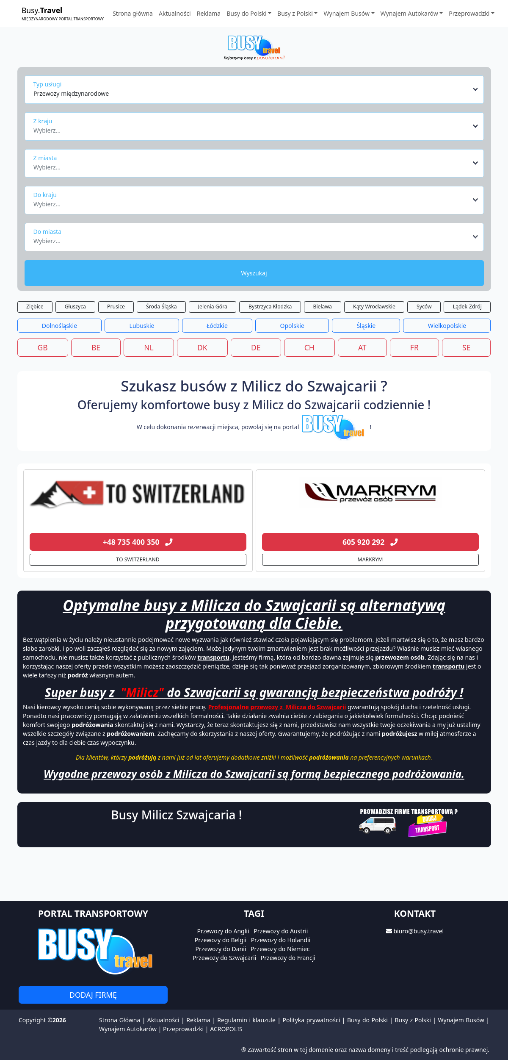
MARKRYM (370, 559)
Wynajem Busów (461, 1020)
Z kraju (42, 121)
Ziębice (35, 306)
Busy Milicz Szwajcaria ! (176, 815)
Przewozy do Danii (221, 949)
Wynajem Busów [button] (346, 13)
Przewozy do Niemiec (280, 949)
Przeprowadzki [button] (469, 13)
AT (362, 347)
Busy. (63, 13)
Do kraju (45, 195)
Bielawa (322, 306)
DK (202, 347)
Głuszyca (75, 306)
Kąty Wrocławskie (374, 306)
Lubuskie (142, 326)
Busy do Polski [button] (246, 13)
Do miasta (47, 232)
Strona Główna (119, 1020)
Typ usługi (47, 84)
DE (256, 347)
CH (309, 347)
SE (466, 347)
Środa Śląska (161, 306)
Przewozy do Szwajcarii (224, 958)
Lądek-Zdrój (467, 306)
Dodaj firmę (93, 995)
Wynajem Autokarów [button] (409, 13)
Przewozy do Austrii (281, 931)
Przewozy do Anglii (223, 931)
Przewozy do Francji (288, 958)
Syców (424, 306)
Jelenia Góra (212, 306)
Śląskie (365, 326)
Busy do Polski (367, 1020)
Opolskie (292, 326)
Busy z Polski (413, 1020)
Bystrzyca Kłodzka (270, 306)
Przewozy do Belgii (220, 940)
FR (414, 347)
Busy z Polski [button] (295, 13)
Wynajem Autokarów (128, 1029)
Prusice (116, 306)
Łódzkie (217, 326)
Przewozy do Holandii (281, 940)
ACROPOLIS (226, 1029)
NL (148, 347)
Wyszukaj (254, 273)
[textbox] (251, 128)
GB (43, 347)
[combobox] (256, 89)
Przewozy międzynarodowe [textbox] (71, 93)
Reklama (209, 13)
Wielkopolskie (447, 326)
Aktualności (175, 13)
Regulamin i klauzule (246, 1020)
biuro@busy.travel (418, 931)
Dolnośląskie (59, 326)
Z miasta (45, 158)
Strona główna (133, 13)
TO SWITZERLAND (137, 559)
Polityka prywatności (311, 1020)
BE (95, 347)
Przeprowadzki (183, 1029)
